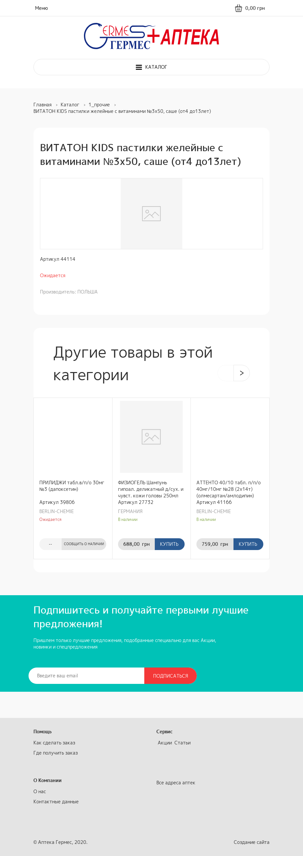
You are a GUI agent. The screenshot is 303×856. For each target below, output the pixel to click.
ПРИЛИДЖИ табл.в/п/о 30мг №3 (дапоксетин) (71, 485)
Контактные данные (56, 801)
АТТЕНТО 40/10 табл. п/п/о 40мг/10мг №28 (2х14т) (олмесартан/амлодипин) (228, 489)
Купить (169, 544)
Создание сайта (252, 842)
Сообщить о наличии (84, 544)
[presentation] (225, 373)
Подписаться (170, 676)
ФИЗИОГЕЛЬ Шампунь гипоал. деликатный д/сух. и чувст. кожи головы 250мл (150, 489)
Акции (165, 743)
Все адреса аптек (175, 782)
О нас (39, 791)
